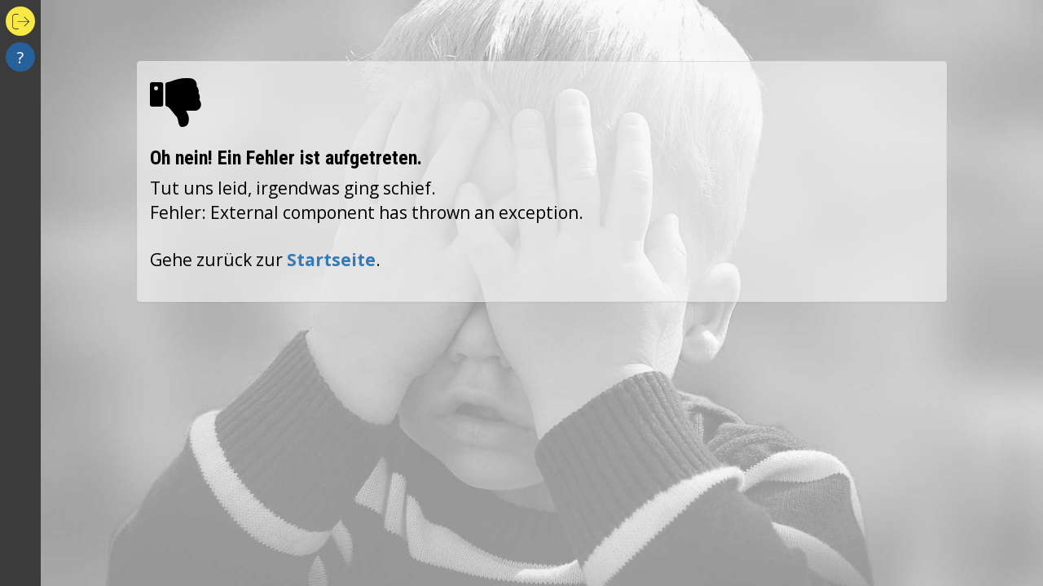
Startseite (331, 259)
